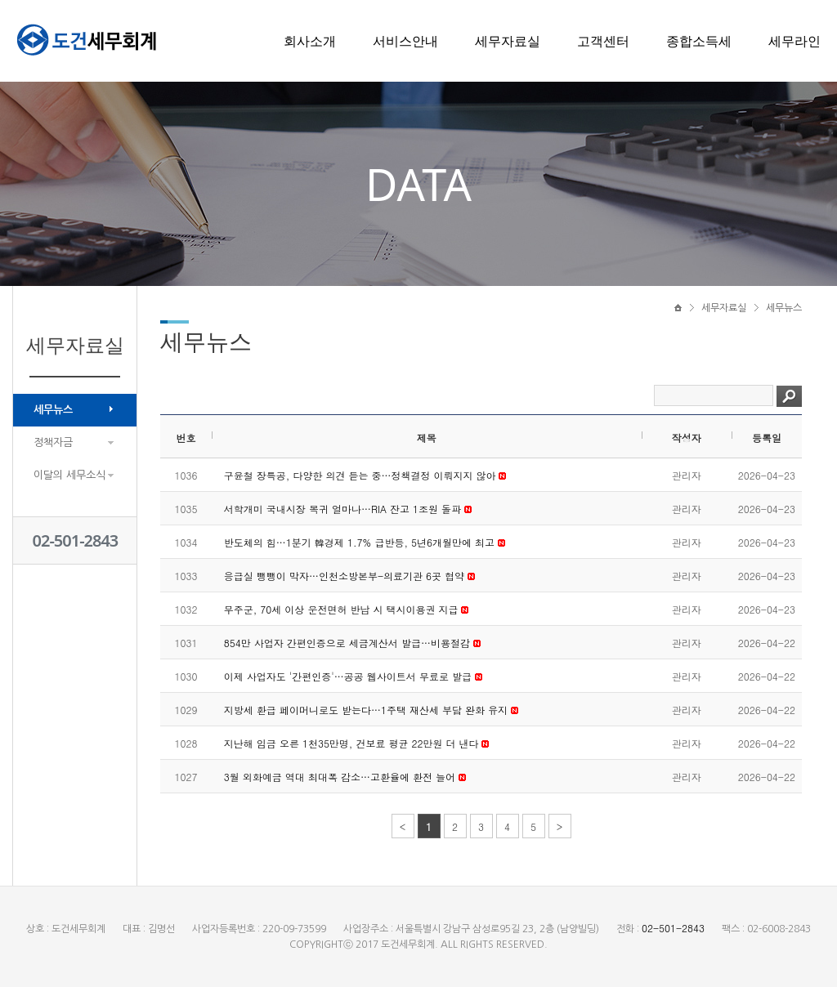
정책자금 (53, 442)
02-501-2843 (76, 540)
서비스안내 (405, 41)
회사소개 (310, 41)
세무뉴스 (53, 409)
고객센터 (603, 41)
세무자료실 (507, 41)
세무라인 (794, 41)
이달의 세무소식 (69, 475)
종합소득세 (699, 41)
